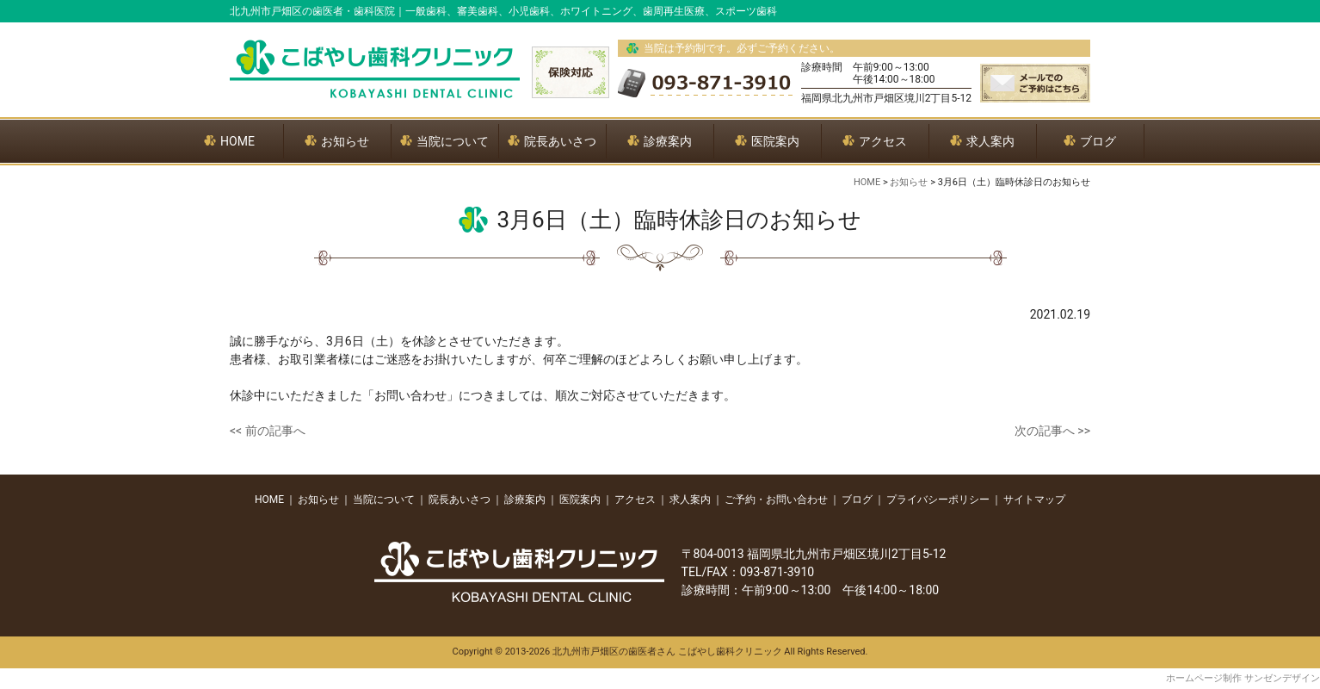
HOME (269, 499)
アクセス (635, 499)
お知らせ (318, 499)
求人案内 (690, 499)
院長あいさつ (459, 499)
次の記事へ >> (1052, 431)
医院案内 (580, 499)
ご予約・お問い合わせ (776, 499)
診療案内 (525, 499)
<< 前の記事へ (267, 431)
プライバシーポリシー (938, 499)
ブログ (857, 499)
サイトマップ (1034, 499)
